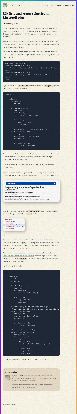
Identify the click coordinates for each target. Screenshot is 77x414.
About (59, 5)
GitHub (33, 387)
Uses (72, 5)
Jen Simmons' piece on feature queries (24, 41)
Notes (47, 5)
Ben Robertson (12, 404)
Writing (66, 5)
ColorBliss (51, 378)
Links (53, 5)
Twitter (27, 387)
